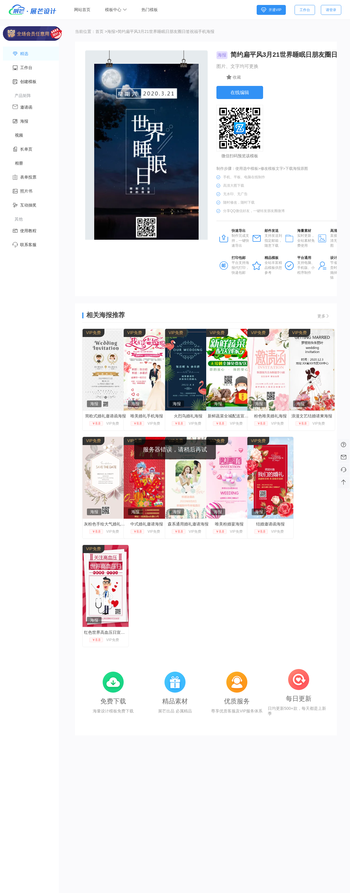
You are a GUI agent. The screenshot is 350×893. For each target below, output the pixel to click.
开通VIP (271, 10)
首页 (99, 31)
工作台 (305, 10)
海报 (111, 31)
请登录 (331, 10)
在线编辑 (239, 92)
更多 (323, 316)
